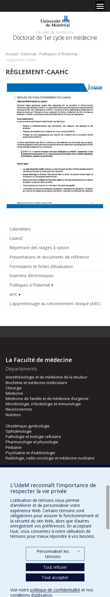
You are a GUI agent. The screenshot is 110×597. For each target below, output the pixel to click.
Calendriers (20, 229)
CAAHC (16, 238)
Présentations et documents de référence (49, 257)
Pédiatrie (14, 447)
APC (13, 294)
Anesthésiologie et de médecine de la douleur (46, 377)
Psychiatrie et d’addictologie (30, 452)
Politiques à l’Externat (58, 54)
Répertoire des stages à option (39, 247)
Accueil (12, 54)
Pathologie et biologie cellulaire (33, 436)
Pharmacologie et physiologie (32, 441)
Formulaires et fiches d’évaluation (41, 266)
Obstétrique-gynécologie (28, 426)
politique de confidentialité (55, 590)
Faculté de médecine (55, 32)
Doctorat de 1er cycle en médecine (55, 38)
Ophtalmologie (19, 431)
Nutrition (13, 414)
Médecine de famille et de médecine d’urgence (47, 398)
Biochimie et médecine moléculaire (36, 382)
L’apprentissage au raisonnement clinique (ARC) (55, 303)
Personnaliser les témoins (58, 553)
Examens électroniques (31, 275)
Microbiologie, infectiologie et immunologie (43, 403)
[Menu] (100, 5)
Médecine (14, 393)
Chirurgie (14, 388)
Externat (28, 54)
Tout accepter (55, 577)
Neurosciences (19, 409)
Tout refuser (55, 567)
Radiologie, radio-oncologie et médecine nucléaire (50, 458)
